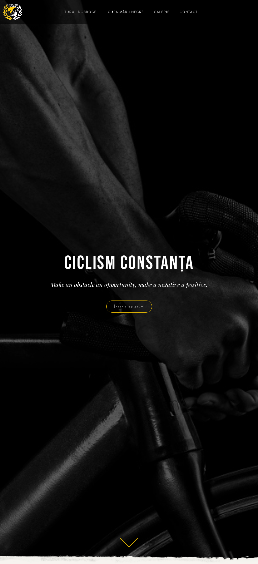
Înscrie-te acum (129, 306)
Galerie (162, 12)
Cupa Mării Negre (126, 12)
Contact (189, 12)
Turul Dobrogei (81, 12)
